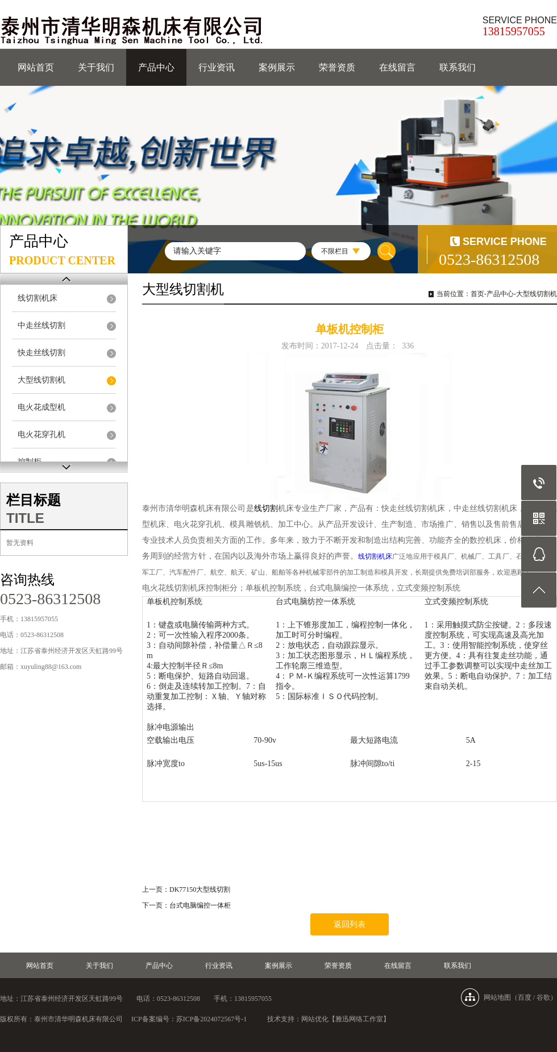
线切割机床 (37, 298)
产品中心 (156, 67)
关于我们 (96, 67)
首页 (477, 294)
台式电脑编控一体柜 (200, 905)
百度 (524, 997)
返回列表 (349, 924)
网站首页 (36, 67)
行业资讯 (216, 67)
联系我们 (457, 67)
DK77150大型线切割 (199, 889)
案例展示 (277, 67)
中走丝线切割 (41, 325)
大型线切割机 (41, 380)
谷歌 (543, 997)
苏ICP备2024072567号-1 (211, 1019)
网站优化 (315, 1019)
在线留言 (397, 67)
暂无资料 (20, 543)
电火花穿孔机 (41, 434)
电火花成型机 (41, 407)
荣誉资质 (337, 67)
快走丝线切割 (41, 352)
